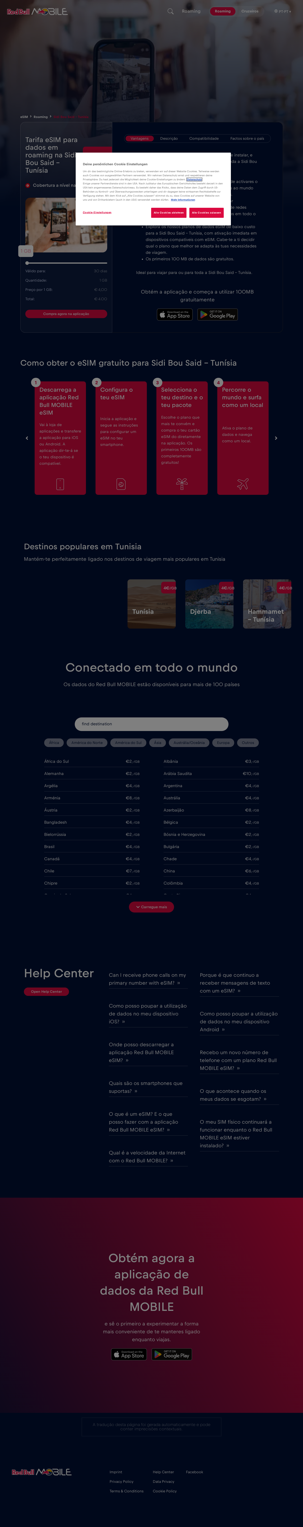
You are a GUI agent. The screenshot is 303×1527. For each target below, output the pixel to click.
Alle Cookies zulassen (206, 212)
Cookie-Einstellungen (97, 212)
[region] (153, 189)
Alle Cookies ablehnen (168, 212)
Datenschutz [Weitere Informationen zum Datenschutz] (194, 179)
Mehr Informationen (183, 199)
